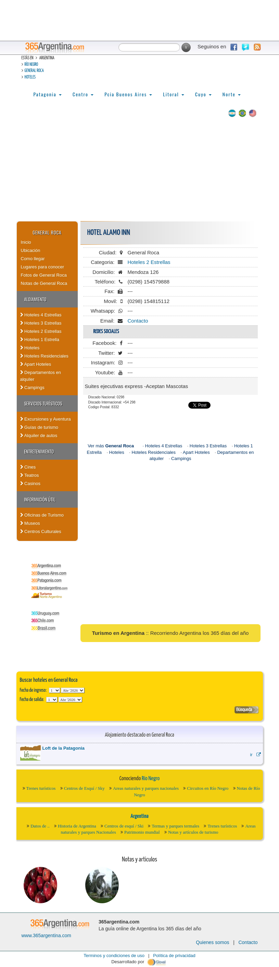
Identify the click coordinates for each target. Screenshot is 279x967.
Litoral (173, 94)
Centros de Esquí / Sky (84, 788)
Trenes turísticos (41, 788)
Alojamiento (35, 299)
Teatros (29, 475)
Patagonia (48, 94)
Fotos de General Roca (44, 275)
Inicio (26, 242)
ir (255, 754)
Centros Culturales (40, 531)
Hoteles (30, 77)
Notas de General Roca (44, 283)
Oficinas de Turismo (42, 515)
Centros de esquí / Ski (123, 826)
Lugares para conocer (42, 266)
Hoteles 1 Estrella (40, 339)
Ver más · (116, 445)
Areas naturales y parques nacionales (146, 788)
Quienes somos (212, 942)
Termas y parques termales (175, 826)
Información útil (39, 499)
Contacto (138, 321)
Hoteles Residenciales (44, 356)
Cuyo (203, 94)
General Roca (34, 71)
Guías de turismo (39, 427)
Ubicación (30, 250)
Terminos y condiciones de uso (114, 955)
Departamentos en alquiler (40, 376)
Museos (30, 523)
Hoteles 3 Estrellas (41, 323)
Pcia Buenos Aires (128, 94)
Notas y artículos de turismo (193, 832)
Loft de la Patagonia (63, 748)
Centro (83, 94)
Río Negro (31, 64)
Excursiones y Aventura (45, 419)
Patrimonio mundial (142, 832)
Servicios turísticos (43, 403)
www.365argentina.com (47, 935)
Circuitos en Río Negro (207, 788)
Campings (32, 387)
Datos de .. (40, 826)
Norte (232, 94)
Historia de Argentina (77, 826)
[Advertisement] (139, 170)
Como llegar (33, 258)
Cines (28, 467)
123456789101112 (73, 690)
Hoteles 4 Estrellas (41, 314)
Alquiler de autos (39, 435)
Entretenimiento (39, 451)
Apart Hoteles (35, 364)
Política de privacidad (174, 955)
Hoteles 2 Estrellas (41, 331)
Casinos (30, 483)
